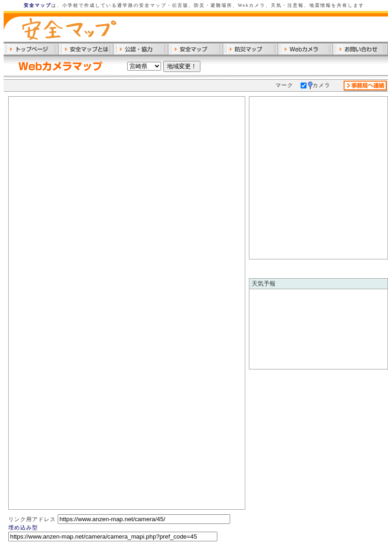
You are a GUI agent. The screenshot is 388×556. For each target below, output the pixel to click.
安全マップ (37, 5)
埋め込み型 (23, 527)
